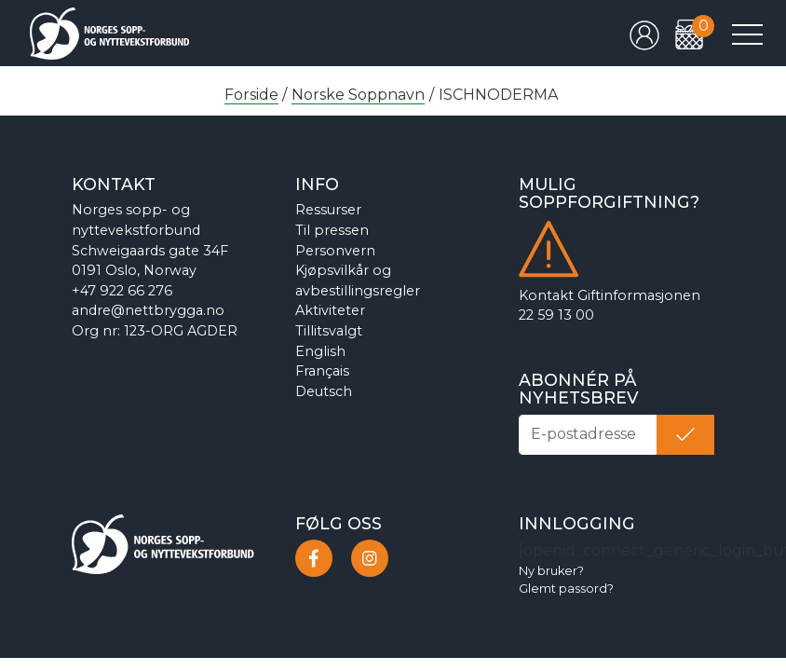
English (320, 351)
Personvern (335, 250)
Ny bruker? (551, 571)
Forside (251, 94)
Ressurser (328, 209)
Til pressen (332, 230)
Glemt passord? (566, 589)
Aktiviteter (330, 310)
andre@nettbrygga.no (148, 310)
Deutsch (323, 391)
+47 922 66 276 (122, 290)
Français (322, 371)
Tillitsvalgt (328, 330)
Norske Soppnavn (358, 94)
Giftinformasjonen (638, 295)
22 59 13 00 (556, 315)
